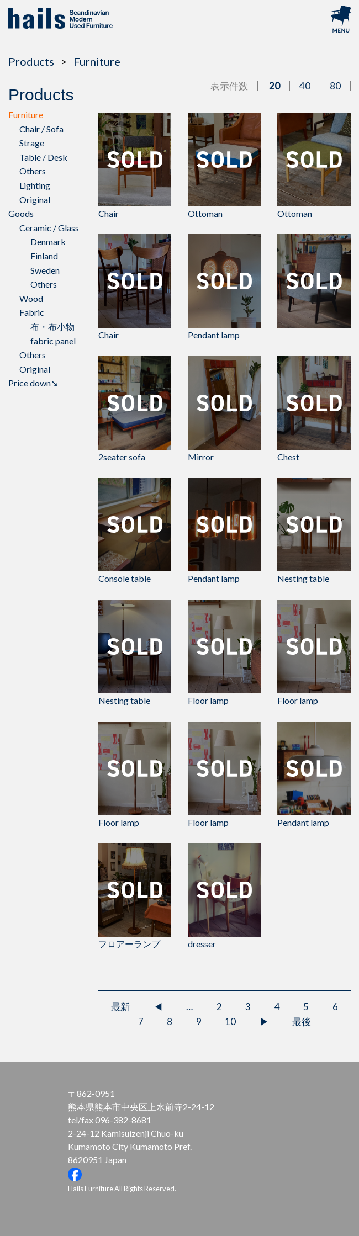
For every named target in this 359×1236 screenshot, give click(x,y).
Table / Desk (43, 157)
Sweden (45, 270)
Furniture (96, 61)
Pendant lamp (224, 287)
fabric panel (53, 341)
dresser (224, 896)
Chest (313, 409)
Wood (31, 298)
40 (304, 86)
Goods (21, 213)
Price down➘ (33, 383)
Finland (44, 256)
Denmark (48, 241)
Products (31, 61)
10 (230, 1021)
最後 (301, 1021)
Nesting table (313, 530)
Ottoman (224, 166)
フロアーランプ (134, 896)
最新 (120, 1006)
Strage (31, 142)
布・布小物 (52, 326)
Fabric (31, 312)
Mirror (224, 409)
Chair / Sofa (41, 129)
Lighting (34, 185)
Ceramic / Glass (49, 227)
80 (335, 86)
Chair (134, 166)
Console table (134, 530)
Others (32, 171)
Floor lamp (224, 652)
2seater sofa (134, 409)
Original (34, 199)
